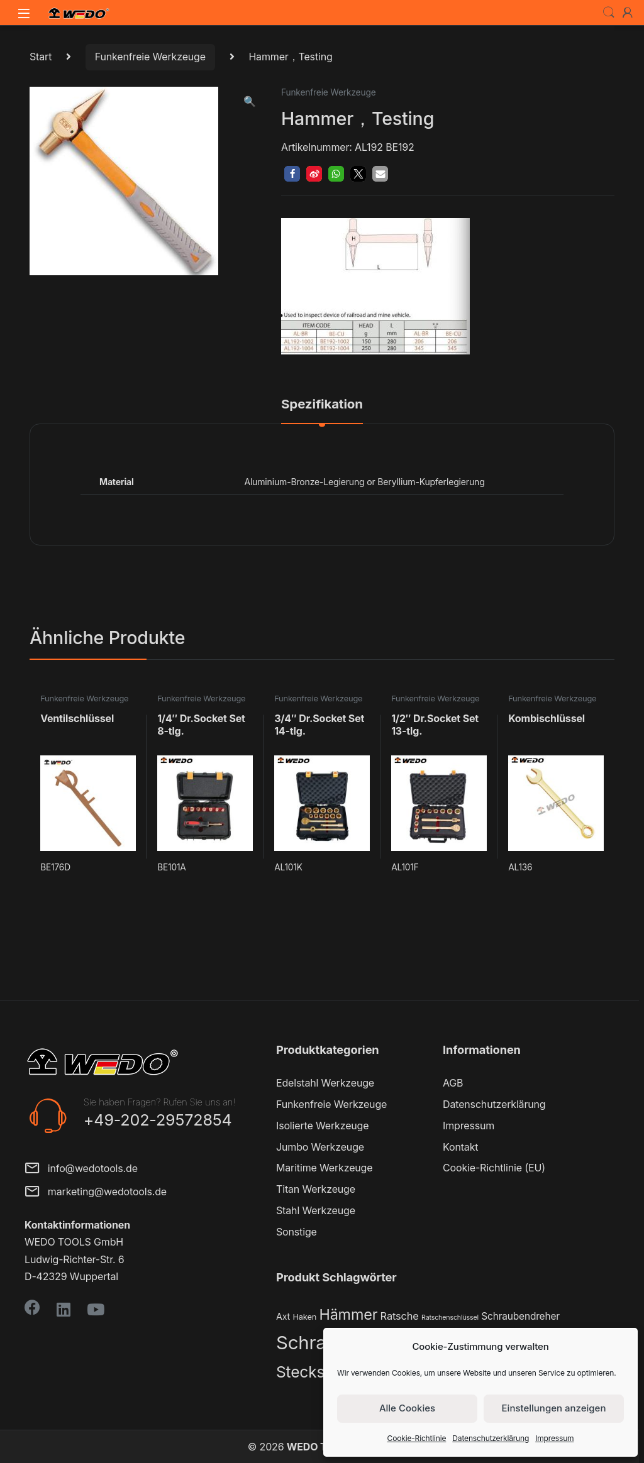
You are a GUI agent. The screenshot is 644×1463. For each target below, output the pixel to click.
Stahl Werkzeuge (315, 1210)
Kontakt (460, 1147)
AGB (453, 1083)
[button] (249, 101)
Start (41, 56)
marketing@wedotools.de (96, 1192)
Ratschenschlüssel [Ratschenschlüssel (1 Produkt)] (450, 1317)
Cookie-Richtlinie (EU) (494, 1167)
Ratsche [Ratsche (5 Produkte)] (399, 1316)
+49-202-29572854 (158, 1119)
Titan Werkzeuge (315, 1189)
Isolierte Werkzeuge (322, 1125)
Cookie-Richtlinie (417, 1438)
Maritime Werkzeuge (324, 1167)
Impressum (554, 1438)
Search (609, 12)
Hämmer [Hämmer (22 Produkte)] (348, 1314)
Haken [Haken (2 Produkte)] (304, 1317)
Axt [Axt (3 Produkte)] (283, 1316)
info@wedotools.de (81, 1169)
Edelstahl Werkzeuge (325, 1083)
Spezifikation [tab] (322, 405)
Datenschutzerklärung (490, 1438)
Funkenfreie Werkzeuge (150, 56)
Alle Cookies (407, 1408)
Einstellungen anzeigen (554, 1408)
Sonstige (296, 1231)
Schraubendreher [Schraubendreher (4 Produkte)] (520, 1316)
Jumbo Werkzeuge (320, 1147)
